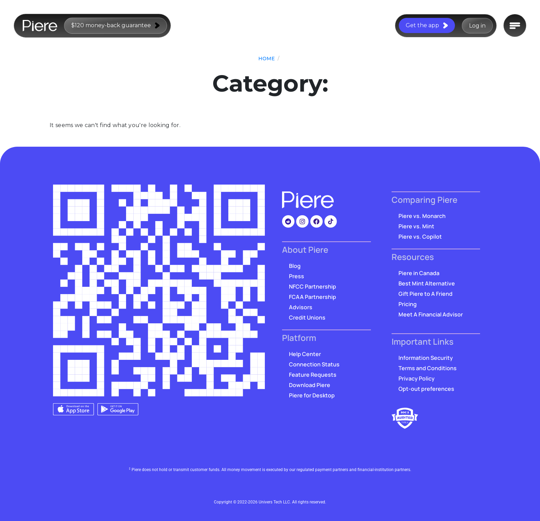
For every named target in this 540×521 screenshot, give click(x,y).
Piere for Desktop (312, 395)
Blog (295, 266)
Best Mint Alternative (426, 283)
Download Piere (309, 385)
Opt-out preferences (426, 389)
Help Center (305, 354)
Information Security (425, 358)
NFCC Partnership (312, 286)
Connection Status (314, 364)
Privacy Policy (416, 378)
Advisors (300, 307)
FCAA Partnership (312, 297)
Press (296, 276)
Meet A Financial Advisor (430, 314)
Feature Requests (312, 374)
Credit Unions (307, 317)
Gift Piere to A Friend (425, 294)
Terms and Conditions (427, 368)
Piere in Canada (418, 273)
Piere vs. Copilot (420, 236)
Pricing (407, 304)
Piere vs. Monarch (422, 216)
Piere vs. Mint (416, 226)
